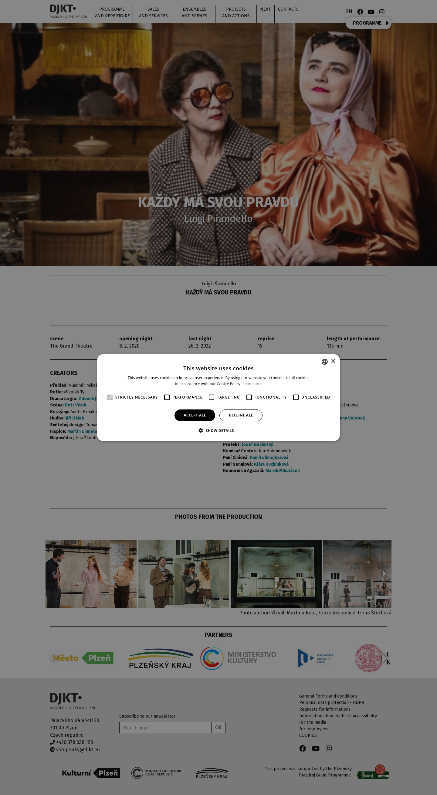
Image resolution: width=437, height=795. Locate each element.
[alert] (218, 397)
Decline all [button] (241, 415)
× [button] (333, 361)
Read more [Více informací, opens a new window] (252, 383)
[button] (218, 430)
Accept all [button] (195, 415)
